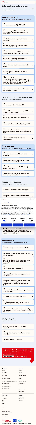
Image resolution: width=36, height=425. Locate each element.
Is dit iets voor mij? (22, 383)
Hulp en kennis (4, 375)
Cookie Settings (28, 423)
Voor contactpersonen (22, 375)
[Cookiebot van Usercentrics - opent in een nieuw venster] (30, 199)
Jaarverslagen (4, 404)
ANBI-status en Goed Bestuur (7, 412)
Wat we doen (4, 372)
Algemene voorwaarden (6, 411)
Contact (20, 378)
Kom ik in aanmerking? (6, 383)
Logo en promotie (5, 415)
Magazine (3, 409)
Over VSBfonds (4, 398)
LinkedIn (21, 400)
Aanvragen (3, 373)
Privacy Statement (21, 423)
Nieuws (3, 403)
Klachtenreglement (5, 414)
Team (3, 400)
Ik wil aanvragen (21, 384)
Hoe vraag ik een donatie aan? (20, 356)
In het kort (20, 372)
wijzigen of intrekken (26, 214)
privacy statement (6, 214)
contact (8, 10)
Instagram (21, 398)
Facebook (21, 397)
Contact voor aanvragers (8, 356)
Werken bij (3, 401)
